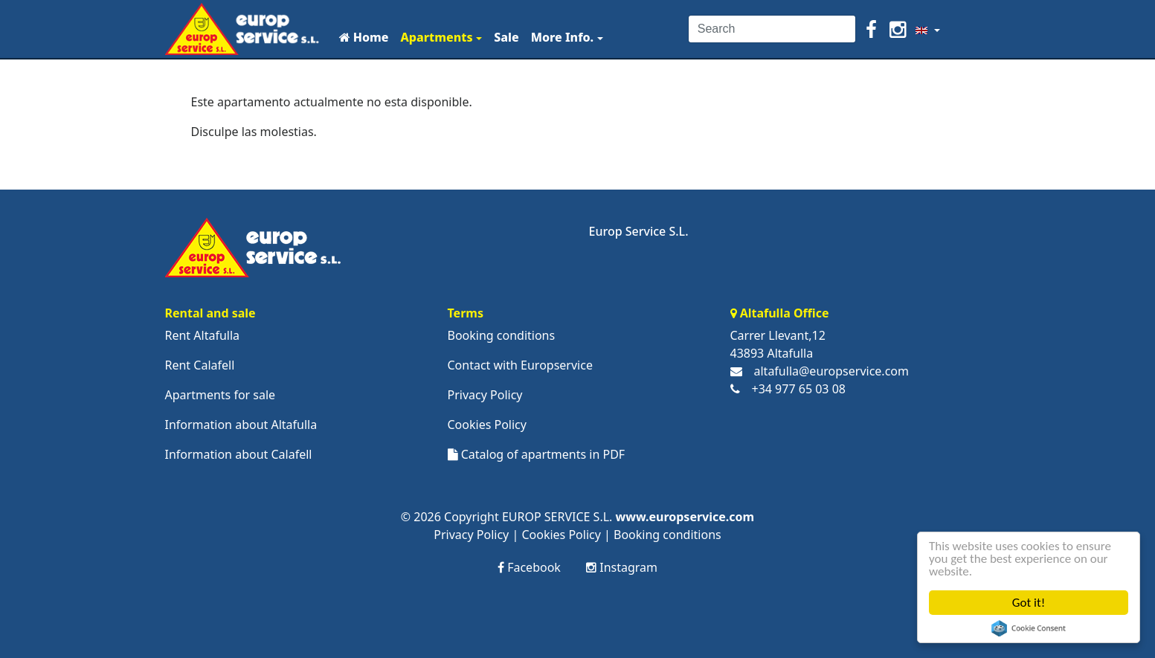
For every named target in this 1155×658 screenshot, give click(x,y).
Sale (506, 37)
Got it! (1028, 602)
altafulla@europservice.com (831, 371)
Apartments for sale (220, 395)
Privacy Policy (485, 395)
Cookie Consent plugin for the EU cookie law (1028, 628)
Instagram (621, 567)
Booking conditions (502, 335)
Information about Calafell (238, 454)
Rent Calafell (200, 365)
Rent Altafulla (202, 335)
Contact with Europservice (520, 365)
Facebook (529, 567)
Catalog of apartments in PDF (536, 454)
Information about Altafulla (241, 424)
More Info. (562, 37)
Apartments (436, 37)
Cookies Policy (487, 424)
